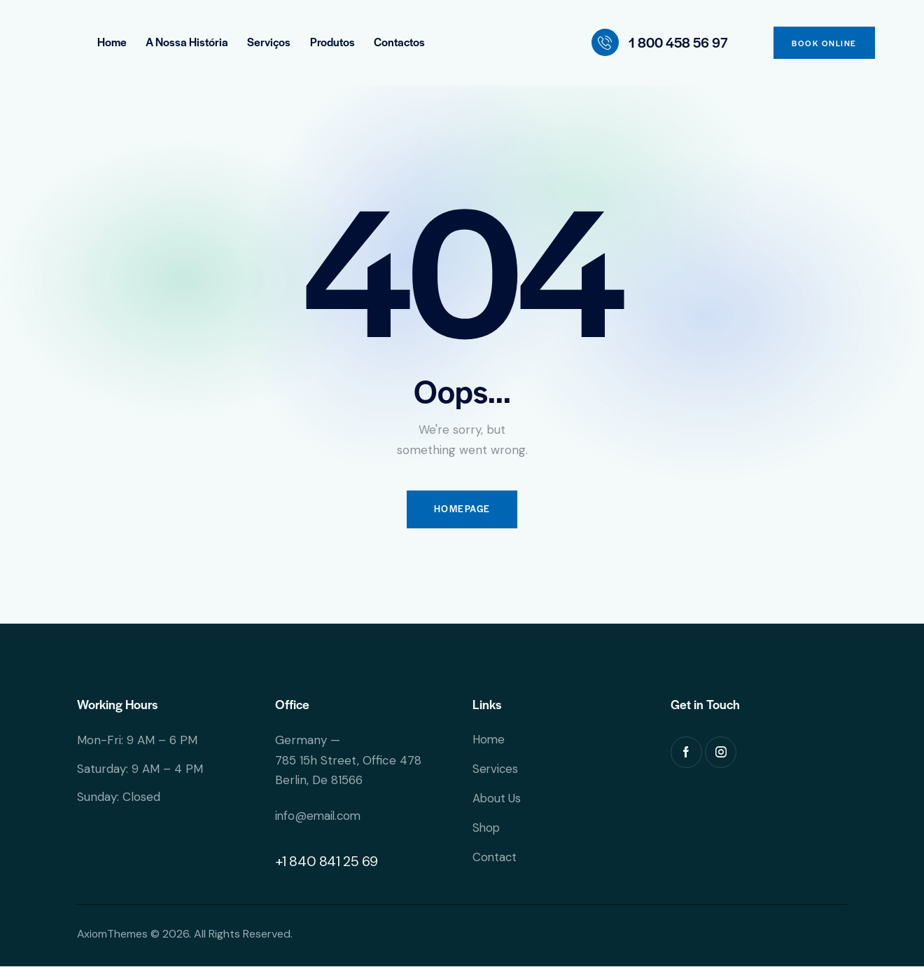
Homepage (462, 510)
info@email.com (319, 817)
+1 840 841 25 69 (327, 862)
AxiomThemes (113, 935)
